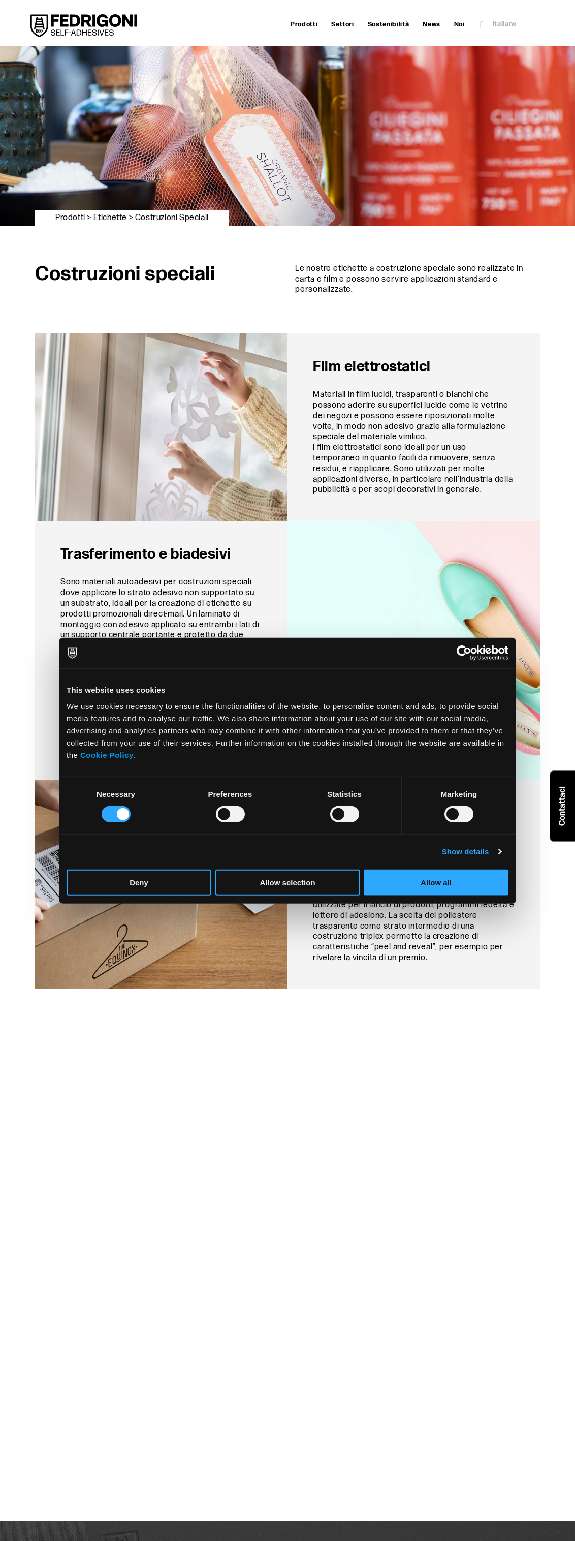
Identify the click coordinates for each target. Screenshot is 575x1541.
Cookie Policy (107, 754)
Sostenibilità (388, 24)
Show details (465, 851)
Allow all (436, 882)
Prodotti (304, 24)
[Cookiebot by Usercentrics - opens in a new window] (464, 653)
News (431, 24)
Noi (459, 24)
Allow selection (287, 882)
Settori (342, 24)
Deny (139, 882)
